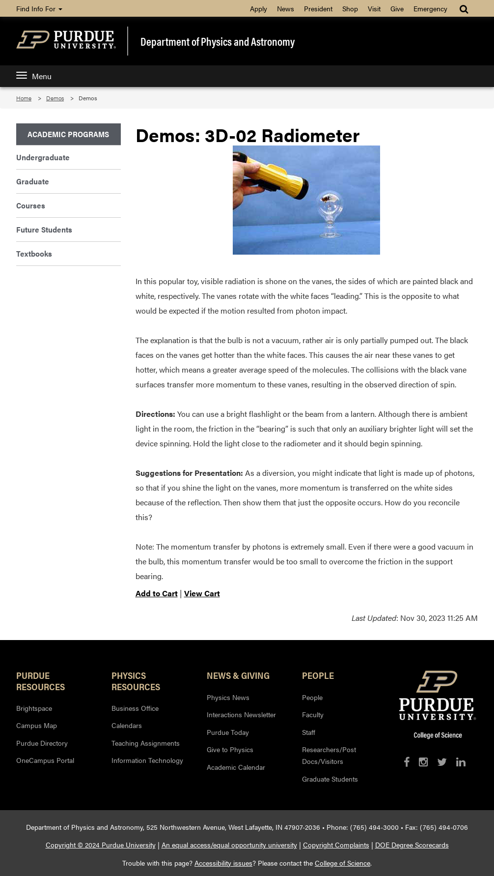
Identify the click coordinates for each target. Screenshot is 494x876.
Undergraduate (43, 157)
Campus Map (36, 725)
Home (23, 97)
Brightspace (34, 708)
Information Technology (147, 760)
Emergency (430, 8)
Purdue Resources (40, 680)
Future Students (44, 229)
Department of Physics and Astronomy (217, 41)
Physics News (228, 697)
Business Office (135, 708)
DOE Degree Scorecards (412, 844)
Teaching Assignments (145, 743)
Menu (34, 76)
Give (397, 8)
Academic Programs (68, 134)
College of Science (342, 863)
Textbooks (34, 253)
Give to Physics (230, 749)
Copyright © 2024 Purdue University (101, 844)
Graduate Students (330, 779)
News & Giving (238, 675)
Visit (374, 8)
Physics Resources (135, 680)
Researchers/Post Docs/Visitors (329, 755)
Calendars (126, 725)
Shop (350, 8)
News (285, 8)
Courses (30, 205)
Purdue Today (228, 732)
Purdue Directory (42, 743)
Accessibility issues (223, 863)
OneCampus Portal (45, 760)
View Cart (202, 593)
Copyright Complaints (336, 844)
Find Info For (39, 8)
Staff (308, 732)
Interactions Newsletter (241, 714)
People (318, 675)
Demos (55, 97)
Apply (258, 8)
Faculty (313, 714)
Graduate (32, 181)
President (318, 8)
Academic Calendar (236, 767)
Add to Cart (157, 593)
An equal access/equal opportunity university (229, 844)
